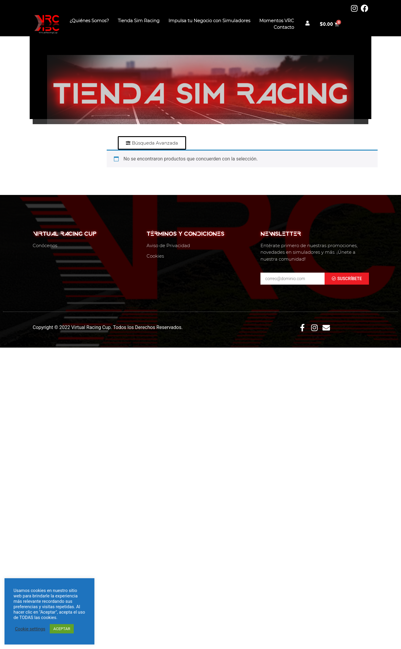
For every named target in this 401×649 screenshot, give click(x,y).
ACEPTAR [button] (61, 629)
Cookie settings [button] (30, 629)
